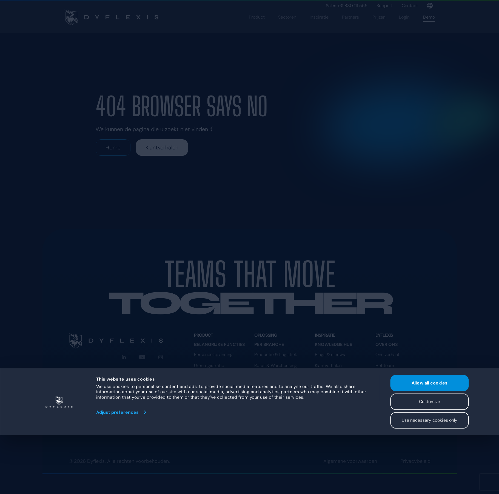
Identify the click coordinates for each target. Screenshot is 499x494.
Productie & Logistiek (275, 354)
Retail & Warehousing (275, 365)
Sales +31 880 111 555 (346, 5)
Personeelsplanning (213, 354)
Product (257, 26)
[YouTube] (142, 357)
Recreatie (263, 398)
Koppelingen (206, 409)
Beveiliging (325, 376)
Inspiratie (319, 26)
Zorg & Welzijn (268, 376)
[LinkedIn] (124, 357)
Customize (429, 460)
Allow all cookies (429, 442)
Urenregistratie (209, 365)
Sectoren (287, 26)
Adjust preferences (117, 471)
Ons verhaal (387, 354)
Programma (387, 426)
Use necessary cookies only (430, 479)
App (198, 376)
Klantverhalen (162, 147)
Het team (384, 365)
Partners (350, 26)
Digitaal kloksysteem (214, 387)
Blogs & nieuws (330, 354)
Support (385, 5)
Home (113, 147)
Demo (429, 27)
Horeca (261, 387)
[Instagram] (160, 357)
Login (404, 26)
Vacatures (385, 376)
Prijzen (379, 26)
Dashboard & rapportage (219, 398)
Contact (410, 5)
